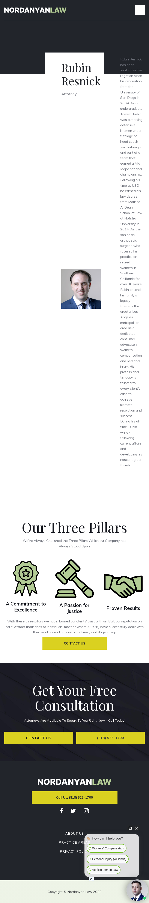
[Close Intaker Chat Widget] (137, 828)
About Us (74, 833)
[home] (35, 10)
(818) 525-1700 (110, 738)
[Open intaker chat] (91, 879)
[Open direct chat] (130, 828)
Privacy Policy (74, 851)
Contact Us (74, 643)
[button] (140, 10)
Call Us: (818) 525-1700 (74, 797)
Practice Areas (74, 842)
